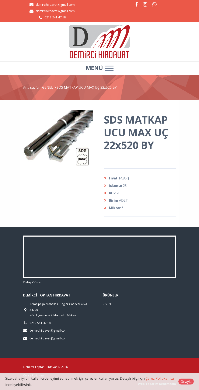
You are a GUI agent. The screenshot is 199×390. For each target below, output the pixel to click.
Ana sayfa (31, 87)
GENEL (48, 87)
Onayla (186, 381)
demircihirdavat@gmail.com (55, 5)
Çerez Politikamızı (160, 378)
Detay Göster (32, 282)
